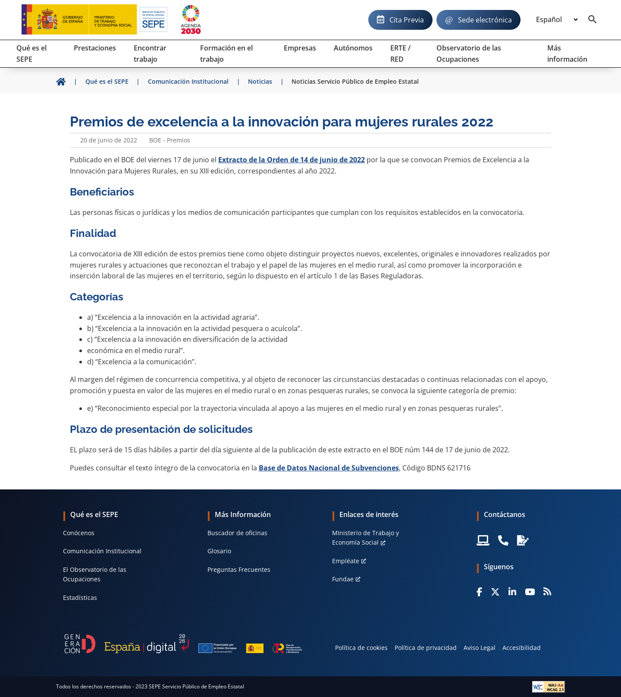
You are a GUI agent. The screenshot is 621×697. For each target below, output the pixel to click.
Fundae (343, 579)
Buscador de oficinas (237, 533)
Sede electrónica (485, 20)
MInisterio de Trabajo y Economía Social (365, 537)
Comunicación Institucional (102, 551)
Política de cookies (361, 647)
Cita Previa (406, 20)
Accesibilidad (521, 647)
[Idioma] (556, 20)
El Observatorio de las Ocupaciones (94, 574)
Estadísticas (80, 597)
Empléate (345, 561)
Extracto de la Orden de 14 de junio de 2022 (291, 159)
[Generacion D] (183, 643)
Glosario (219, 551)
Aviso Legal (480, 647)
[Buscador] (592, 20)
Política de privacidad (426, 647)
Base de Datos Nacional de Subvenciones (329, 468)
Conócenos (78, 533)
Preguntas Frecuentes (238, 569)
